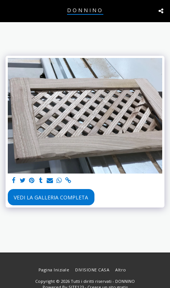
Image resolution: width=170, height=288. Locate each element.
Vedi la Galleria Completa (51, 197)
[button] (8, 10)
